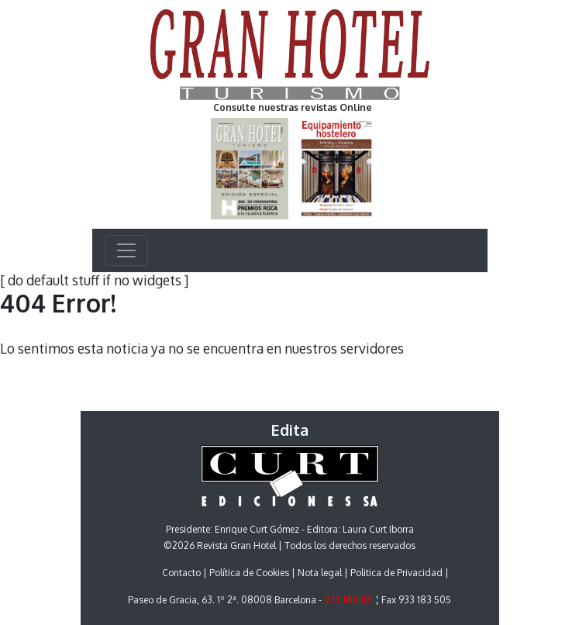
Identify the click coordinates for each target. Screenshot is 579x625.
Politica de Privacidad (396, 572)
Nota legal (320, 572)
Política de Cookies (249, 572)
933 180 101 (348, 600)
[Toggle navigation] (126, 250)
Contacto (181, 572)
